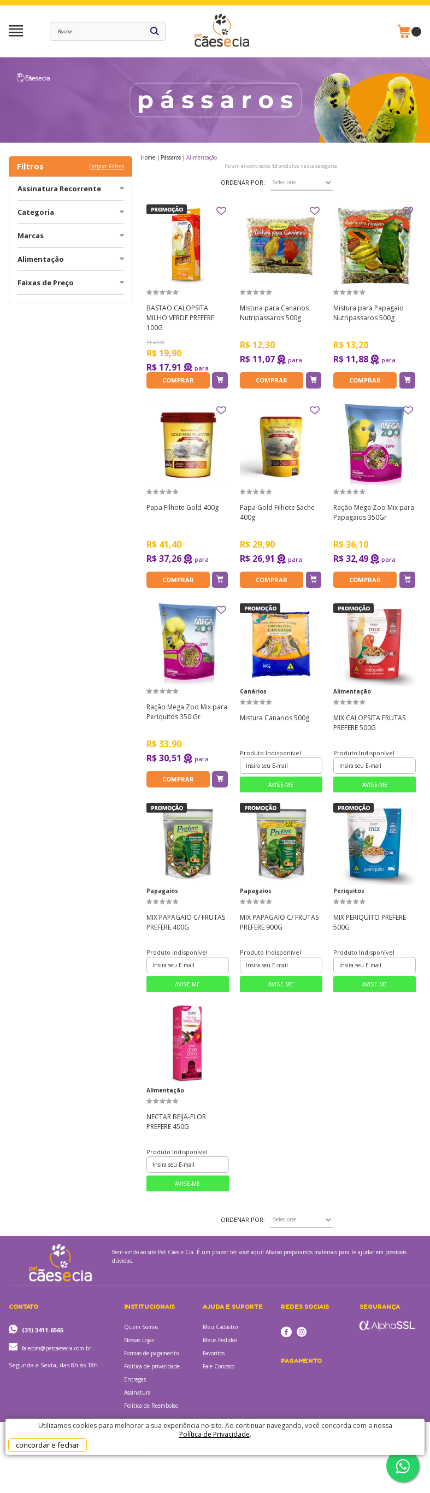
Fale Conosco (218, 1366)
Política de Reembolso (151, 1405)
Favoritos (214, 1353)
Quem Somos (141, 1327)
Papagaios (162, 891)
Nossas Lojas (139, 1340)
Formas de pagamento (151, 1353)
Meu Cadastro (220, 1327)
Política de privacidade (152, 1366)
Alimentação (352, 691)
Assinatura (137, 1392)
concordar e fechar (47, 1445)
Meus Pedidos (220, 1340)
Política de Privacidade (214, 1434)
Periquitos (348, 891)
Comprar (178, 380)
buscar (155, 31)
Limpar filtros (106, 166)
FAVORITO (221, 211)
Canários (253, 691)
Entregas (135, 1379)
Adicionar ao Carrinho (220, 380)
